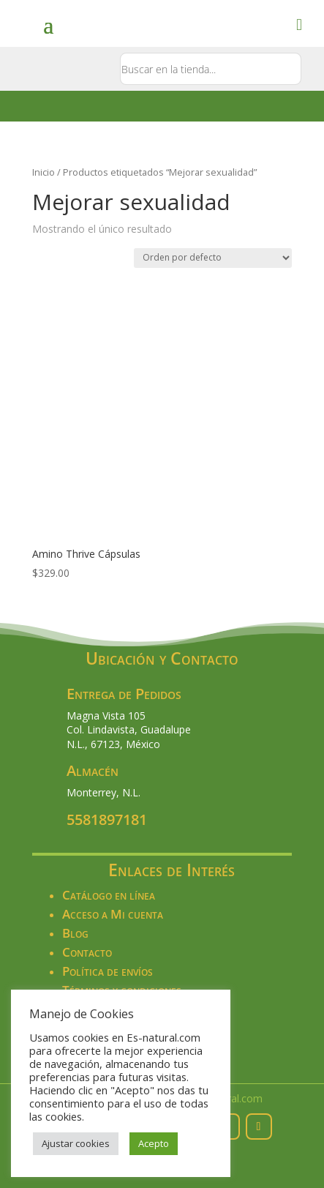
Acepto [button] (153, 1143)
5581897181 (107, 819)
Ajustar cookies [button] (76, 1143)
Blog (75, 932)
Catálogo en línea (108, 894)
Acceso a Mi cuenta (112, 913)
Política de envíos (107, 971)
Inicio (43, 172)
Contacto (87, 952)
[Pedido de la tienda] (213, 258)
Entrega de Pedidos (124, 693)
